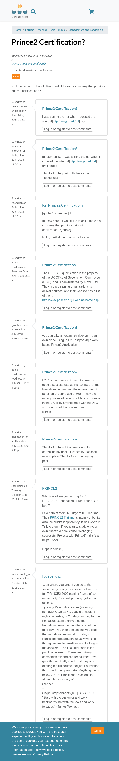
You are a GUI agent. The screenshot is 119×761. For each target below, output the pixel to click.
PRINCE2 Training (62, 517)
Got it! (98, 731)
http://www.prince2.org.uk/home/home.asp (70, 300)
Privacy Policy (43, 754)
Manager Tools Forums (51, 29)
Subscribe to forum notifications (34, 70)
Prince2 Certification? (59, 109)
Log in (48, 129)
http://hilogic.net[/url (66, 121)
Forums (29, 29)
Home (18, 29)
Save (16, 76)
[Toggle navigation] (102, 11)
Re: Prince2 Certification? (62, 205)
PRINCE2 (49, 488)
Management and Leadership (86, 29)
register (62, 129)
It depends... (51, 576)
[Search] (33, 12)
